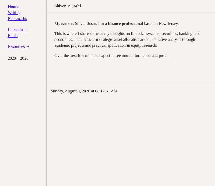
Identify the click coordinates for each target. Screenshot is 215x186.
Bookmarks (17, 18)
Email (13, 35)
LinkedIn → (18, 29)
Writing (14, 12)
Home (13, 6)
